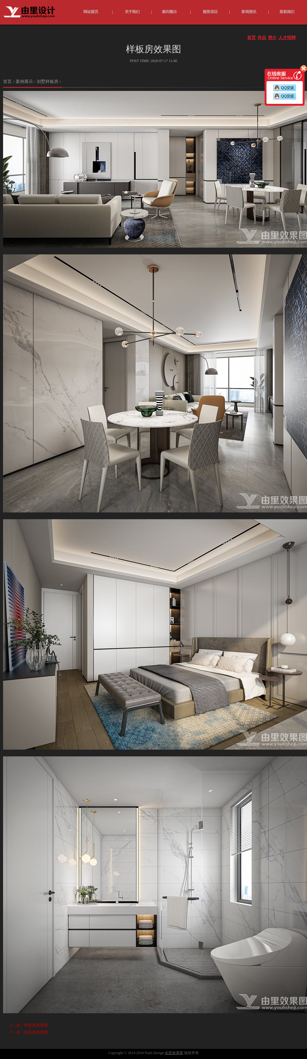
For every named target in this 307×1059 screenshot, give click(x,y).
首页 (251, 37)
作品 (262, 37)
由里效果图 (174, 1053)
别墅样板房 (47, 81)
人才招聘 (287, 37)
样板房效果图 (36, 1025)
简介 (272, 37)
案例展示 (24, 81)
